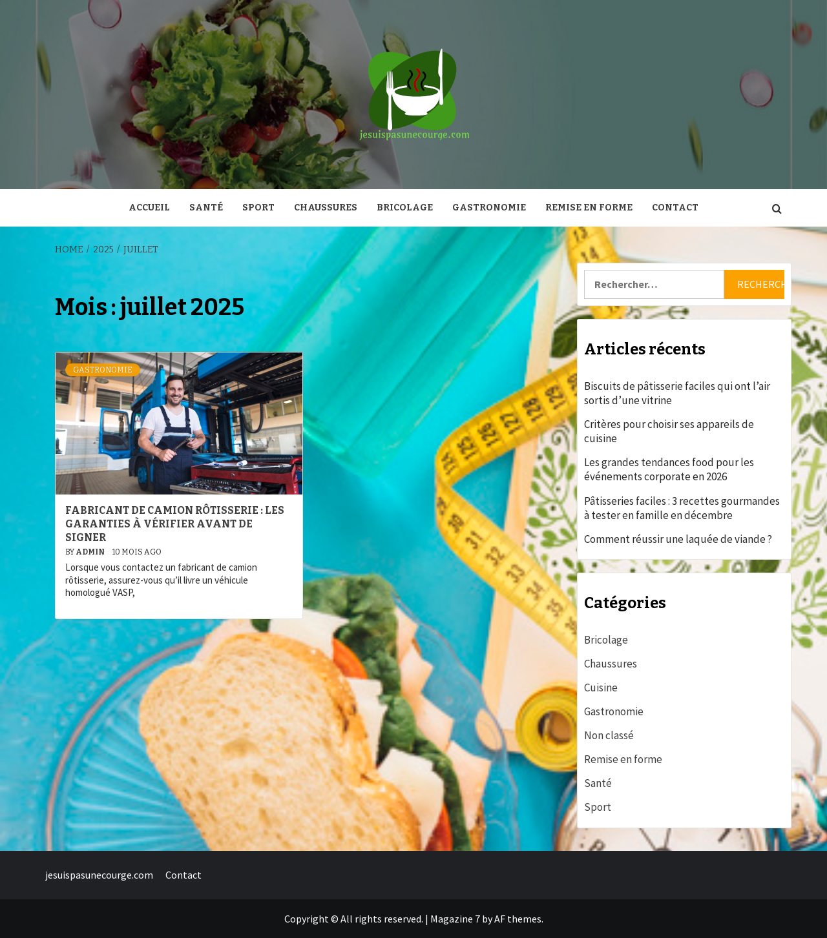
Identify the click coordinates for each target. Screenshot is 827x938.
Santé (206, 207)
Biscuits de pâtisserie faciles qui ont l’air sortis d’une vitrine (677, 393)
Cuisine (601, 687)
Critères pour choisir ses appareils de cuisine (669, 431)
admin (91, 551)
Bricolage (405, 207)
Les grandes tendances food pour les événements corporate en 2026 (669, 469)
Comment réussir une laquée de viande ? (678, 539)
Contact (675, 207)
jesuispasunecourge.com (99, 874)
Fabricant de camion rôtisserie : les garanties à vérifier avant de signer (174, 524)
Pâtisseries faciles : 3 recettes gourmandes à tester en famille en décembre (682, 508)
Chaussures (325, 207)
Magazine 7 (455, 918)
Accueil (149, 207)
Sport (258, 207)
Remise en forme (589, 207)
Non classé (609, 735)
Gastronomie (489, 207)
